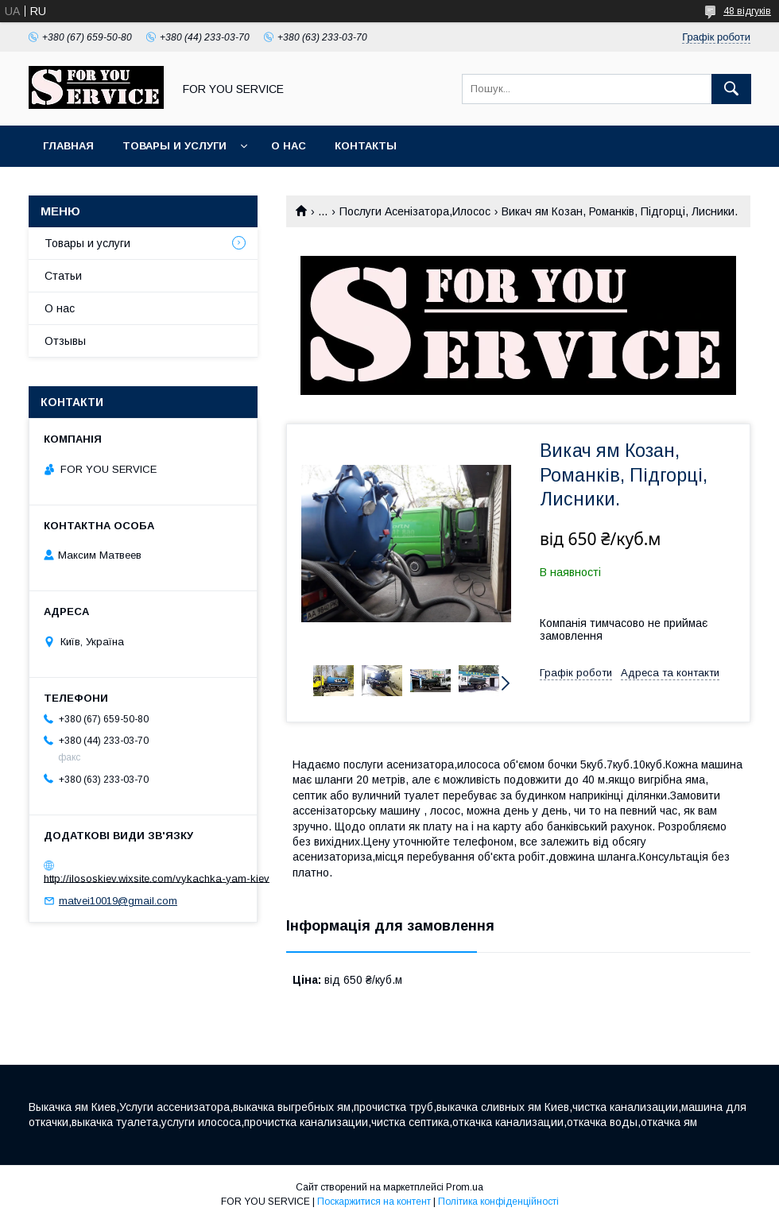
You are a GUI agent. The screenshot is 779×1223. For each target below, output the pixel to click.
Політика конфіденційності (498, 1201)
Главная (68, 146)
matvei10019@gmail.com (118, 901)
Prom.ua (464, 1187)
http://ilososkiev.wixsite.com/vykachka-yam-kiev (156, 878)
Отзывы (65, 341)
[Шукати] (731, 89)
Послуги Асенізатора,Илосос (414, 211)
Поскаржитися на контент (374, 1201)
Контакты (366, 146)
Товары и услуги (174, 146)
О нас (288, 146)
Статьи (63, 275)
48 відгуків (747, 11)
